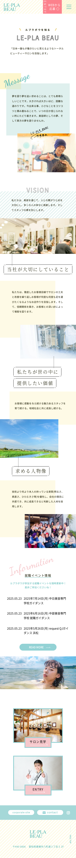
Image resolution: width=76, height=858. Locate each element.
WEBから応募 (54, 7)
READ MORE (36, 647)
